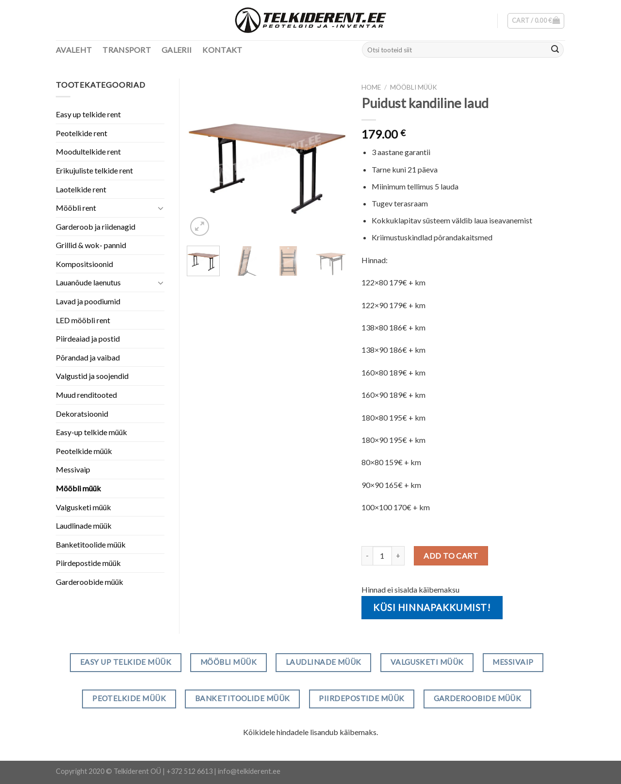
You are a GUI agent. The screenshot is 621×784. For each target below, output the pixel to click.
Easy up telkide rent (88, 114)
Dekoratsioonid (82, 413)
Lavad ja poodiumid (88, 301)
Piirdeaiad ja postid (88, 338)
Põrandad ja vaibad (88, 357)
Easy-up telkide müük (91, 432)
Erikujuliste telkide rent (94, 170)
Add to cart (451, 555)
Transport (126, 49)
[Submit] (555, 50)
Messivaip (73, 469)
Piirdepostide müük (88, 562)
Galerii (177, 49)
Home (371, 87)
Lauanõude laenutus (88, 282)
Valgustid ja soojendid (92, 375)
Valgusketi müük (83, 507)
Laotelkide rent (81, 189)
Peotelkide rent (81, 133)
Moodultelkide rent (88, 151)
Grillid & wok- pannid (91, 245)
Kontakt (222, 49)
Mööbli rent (76, 207)
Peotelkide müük (84, 450)
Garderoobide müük (89, 581)
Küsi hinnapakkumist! (432, 607)
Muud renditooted (86, 394)
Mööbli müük (413, 87)
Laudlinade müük (84, 525)
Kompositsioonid (84, 263)
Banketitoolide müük (91, 544)
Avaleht (74, 49)
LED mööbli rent (83, 320)
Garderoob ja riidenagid (95, 226)
